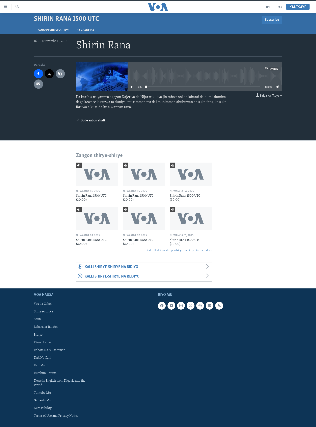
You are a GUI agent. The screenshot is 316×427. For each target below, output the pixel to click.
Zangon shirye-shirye (53, 30)
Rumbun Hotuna (45, 373)
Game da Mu (42, 400)
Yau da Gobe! (43, 304)
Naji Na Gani (42, 357)
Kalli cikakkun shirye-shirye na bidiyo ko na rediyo (179, 250)
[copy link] (60, 73)
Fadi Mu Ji (41, 365)
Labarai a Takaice (46, 327)
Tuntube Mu (42, 393)
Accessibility (43, 408)
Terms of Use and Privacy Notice (56, 416)
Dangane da (85, 30)
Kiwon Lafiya (43, 342)
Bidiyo (38, 334)
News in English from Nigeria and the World (59, 383)
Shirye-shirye (43, 311)
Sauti (37, 319)
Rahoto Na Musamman (49, 350)
